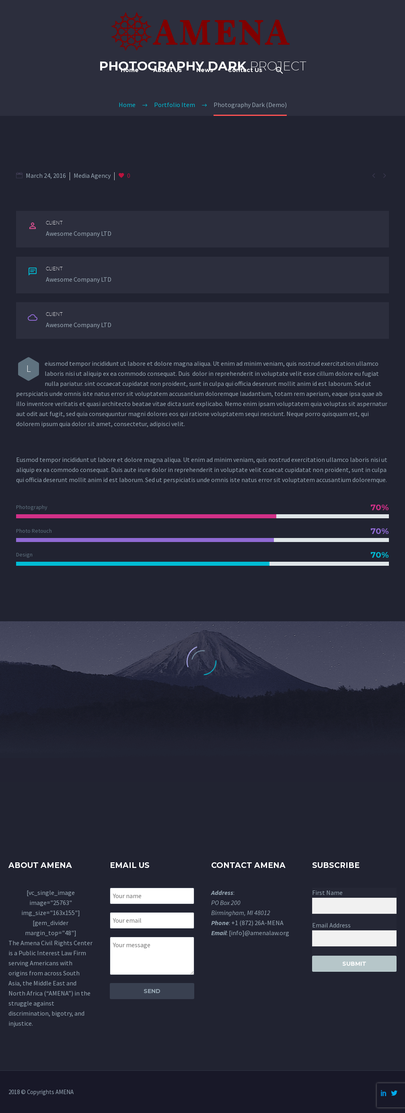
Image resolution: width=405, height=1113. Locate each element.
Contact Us (245, 70)
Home (130, 70)
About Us (167, 70)
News (204, 70)
